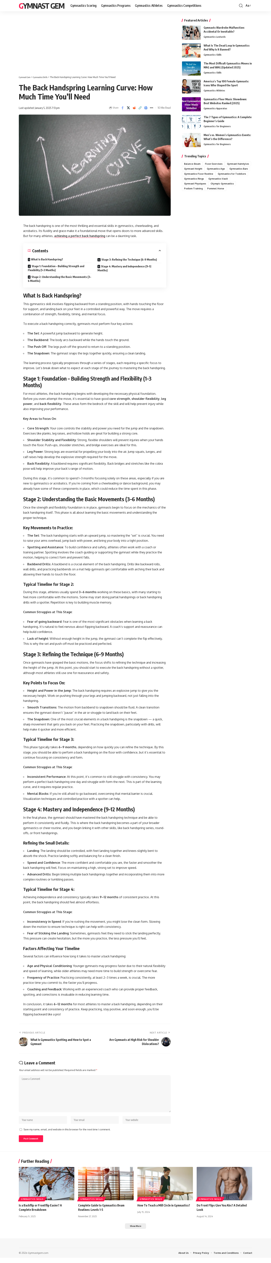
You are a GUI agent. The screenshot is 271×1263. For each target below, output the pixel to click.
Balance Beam (193, 163)
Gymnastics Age (193, 173)
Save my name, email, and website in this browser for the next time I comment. (67, 1132)
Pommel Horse (217, 194)
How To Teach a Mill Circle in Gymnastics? (164, 1210)
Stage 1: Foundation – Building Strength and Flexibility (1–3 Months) (56, 268)
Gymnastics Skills (213, 54)
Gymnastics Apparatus (215, 108)
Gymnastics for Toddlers (233, 179)
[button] (241, 5)
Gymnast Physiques (195, 189)
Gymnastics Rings (194, 184)
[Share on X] (128, 108)
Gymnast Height (221, 168)
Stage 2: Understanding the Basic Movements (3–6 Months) (59, 278)
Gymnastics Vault (219, 184)
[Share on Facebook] (122, 108)
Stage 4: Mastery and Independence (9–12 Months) (124, 268)
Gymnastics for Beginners (217, 126)
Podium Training (194, 194)
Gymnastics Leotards (215, 36)
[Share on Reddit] (134, 108)
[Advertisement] (95, 47)
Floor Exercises (215, 163)
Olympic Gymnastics (224, 189)
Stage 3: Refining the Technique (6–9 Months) (129, 259)
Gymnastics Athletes (214, 90)
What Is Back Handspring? (47, 259)
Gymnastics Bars (217, 173)
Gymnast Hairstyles (195, 168)
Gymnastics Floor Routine (199, 179)
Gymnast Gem (41, 5)
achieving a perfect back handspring (80, 236)
